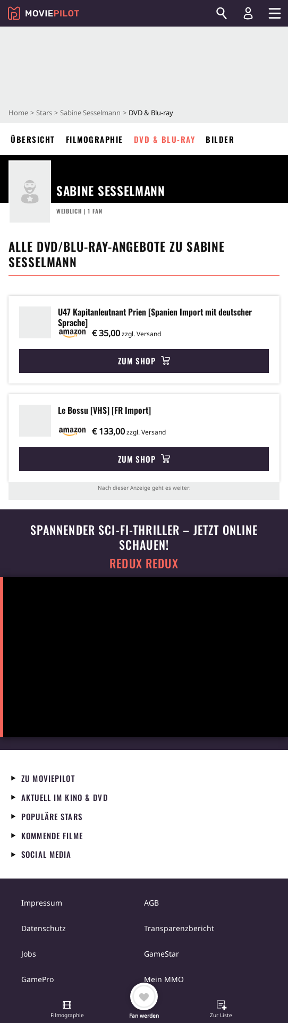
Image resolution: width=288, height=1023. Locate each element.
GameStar (161, 954)
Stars (44, 112)
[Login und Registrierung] (248, 13)
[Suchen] (221, 13)
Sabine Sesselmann (90, 112)
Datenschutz (43, 928)
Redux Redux (144, 563)
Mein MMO (164, 979)
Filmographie (94, 139)
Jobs (28, 954)
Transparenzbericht (179, 928)
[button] (67, 1010)
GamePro (37, 979)
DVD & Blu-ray (165, 139)
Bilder (220, 139)
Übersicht (33, 139)
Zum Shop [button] (144, 360)
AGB (151, 903)
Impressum (41, 903)
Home (18, 112)
